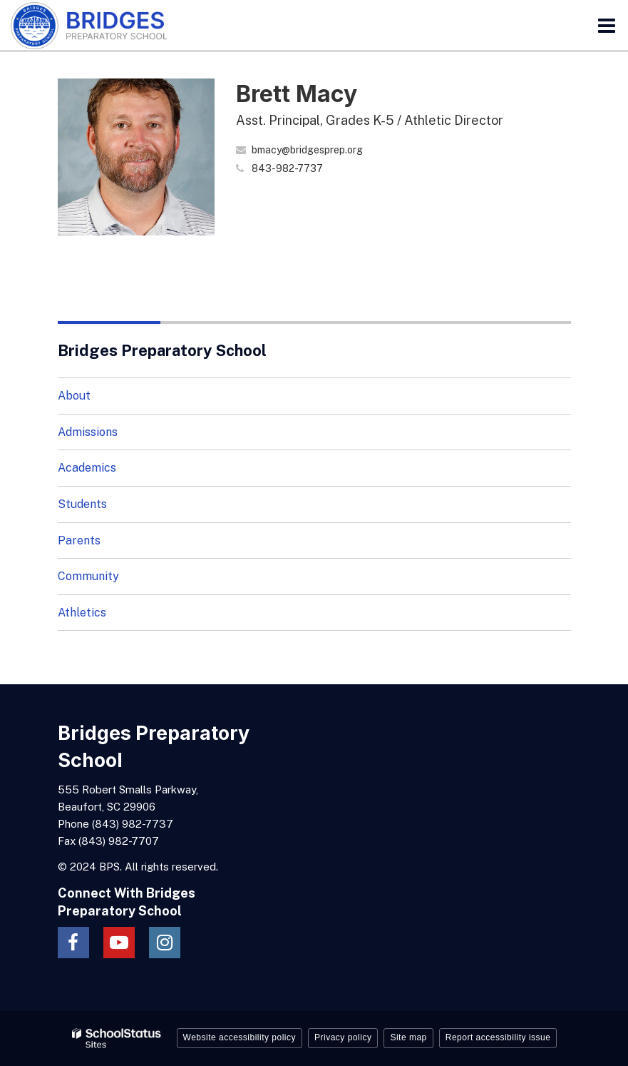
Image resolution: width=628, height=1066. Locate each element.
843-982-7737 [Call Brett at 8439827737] (287, 168)
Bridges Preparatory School (162, 350)
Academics (87, 467)
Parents (79, 540)
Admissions (88, 432)
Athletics (82, 612)
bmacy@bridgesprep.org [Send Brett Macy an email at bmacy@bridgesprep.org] (307, 150)
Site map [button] (408, 1037)
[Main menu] (606, 25)
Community (88, 576)
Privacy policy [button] (342, 1037)
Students (82, 504)
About (74, 395)
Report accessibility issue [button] (498, 1037)
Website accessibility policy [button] (240, 1037)
